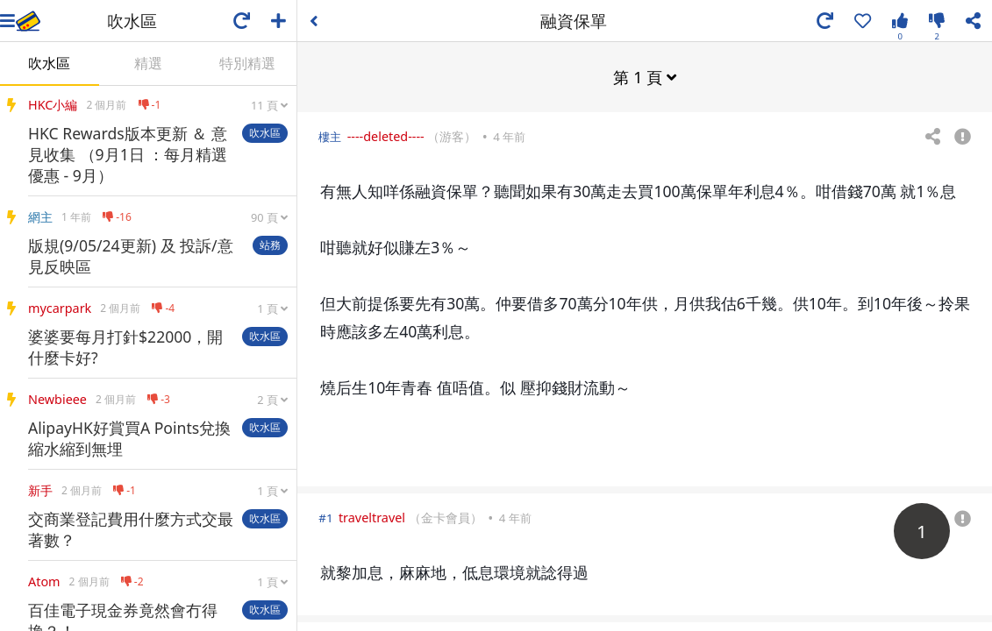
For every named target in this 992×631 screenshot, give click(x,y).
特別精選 (247, 63)
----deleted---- (386, 135)
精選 (148, 63)
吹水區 (49, 63)
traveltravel (372, 516)
